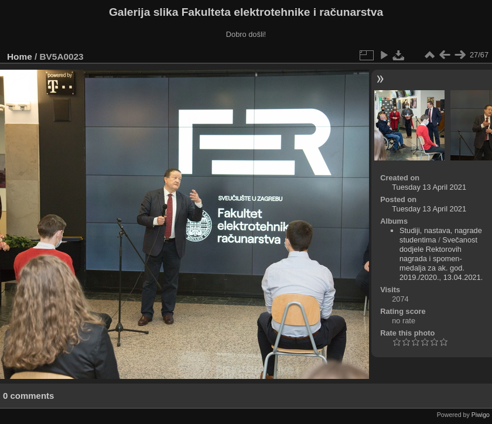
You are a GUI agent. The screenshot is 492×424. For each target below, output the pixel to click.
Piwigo (481, 414)
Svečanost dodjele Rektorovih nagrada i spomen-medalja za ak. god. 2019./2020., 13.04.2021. (441, 258)
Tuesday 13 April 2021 (429, 187)
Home (19, 56)
